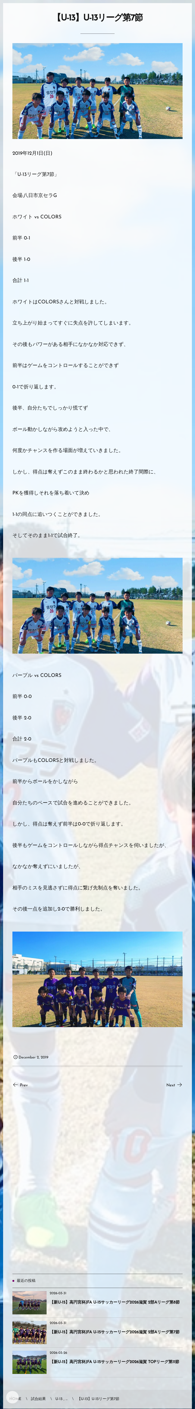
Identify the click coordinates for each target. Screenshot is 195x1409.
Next (174, 1086)
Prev (20, 1086)
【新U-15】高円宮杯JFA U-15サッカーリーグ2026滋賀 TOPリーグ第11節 (114, 1362)
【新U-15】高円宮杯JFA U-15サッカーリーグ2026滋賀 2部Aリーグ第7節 (114, 1333)
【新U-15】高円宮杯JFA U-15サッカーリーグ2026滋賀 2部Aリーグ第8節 (114, 1303)
